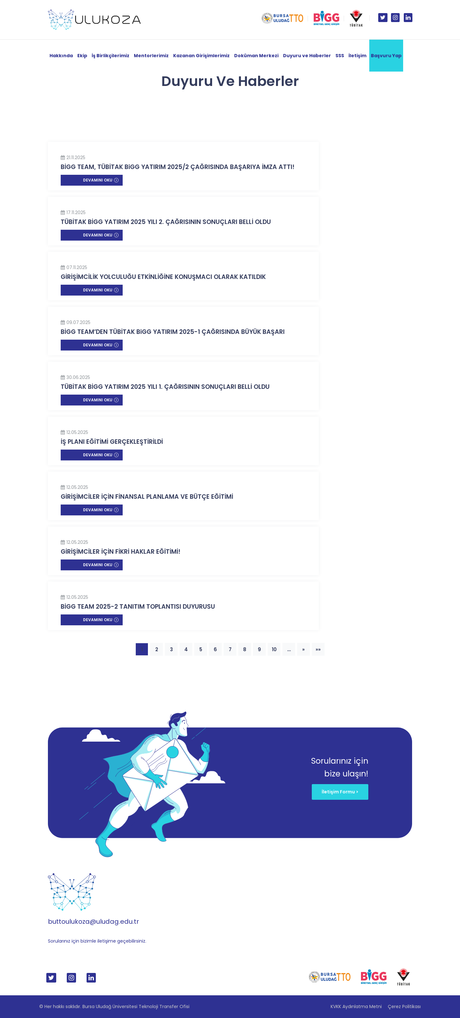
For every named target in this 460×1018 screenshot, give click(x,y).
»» (318, 649)
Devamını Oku (101, 180)
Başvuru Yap (386, 55)
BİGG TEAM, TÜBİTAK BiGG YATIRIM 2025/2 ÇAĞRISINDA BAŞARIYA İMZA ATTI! (178, 167)
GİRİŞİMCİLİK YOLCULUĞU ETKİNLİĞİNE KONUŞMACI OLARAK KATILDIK (163, 277)
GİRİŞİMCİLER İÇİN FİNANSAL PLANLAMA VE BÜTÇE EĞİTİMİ (147, 496)
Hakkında (61, 55)
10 (274, 649)
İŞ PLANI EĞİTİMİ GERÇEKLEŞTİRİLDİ (112, 441)
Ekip (82, 55)
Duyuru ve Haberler (307, 55)
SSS (339, 55)
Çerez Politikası (404, 1006)
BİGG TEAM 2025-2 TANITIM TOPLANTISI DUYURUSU (138, 606)
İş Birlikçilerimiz (110, 55)
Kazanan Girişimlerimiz (201, 55)
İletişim (357, 55)
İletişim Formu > (340, 792)
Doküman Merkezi (256, 55)
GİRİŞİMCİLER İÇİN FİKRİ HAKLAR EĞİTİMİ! (120, 551)
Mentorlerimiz (151, 55)
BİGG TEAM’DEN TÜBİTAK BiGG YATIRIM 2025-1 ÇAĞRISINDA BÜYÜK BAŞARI (173, 332)
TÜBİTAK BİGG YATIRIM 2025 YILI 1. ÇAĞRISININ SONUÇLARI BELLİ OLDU (165, 386)
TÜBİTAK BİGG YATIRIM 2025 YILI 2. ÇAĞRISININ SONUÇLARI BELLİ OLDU (166, 222)
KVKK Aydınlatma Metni (356, 1006)
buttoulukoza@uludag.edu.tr (93, 921)
